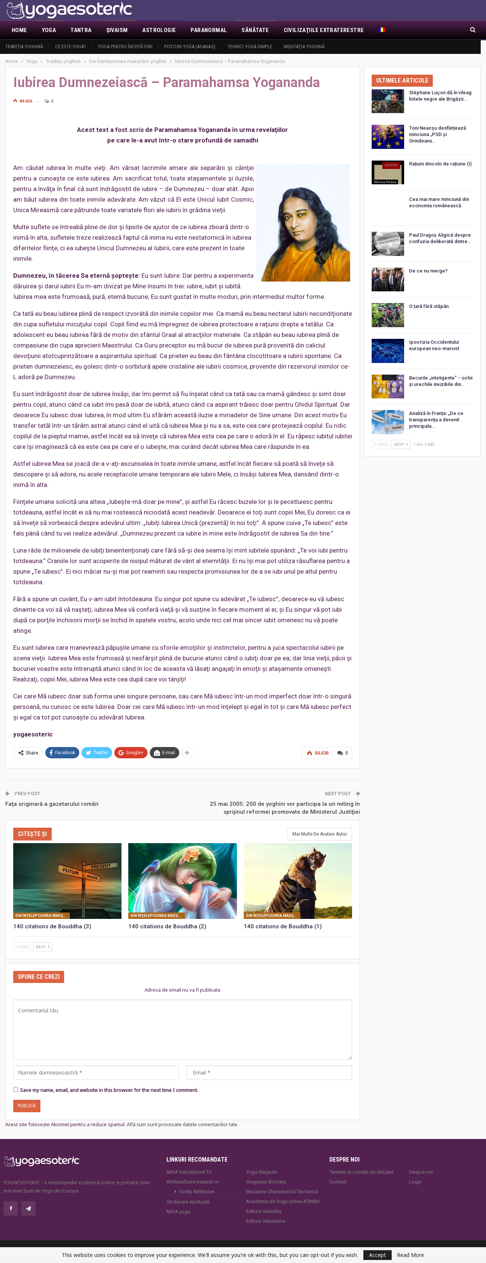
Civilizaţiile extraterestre (324, 30)
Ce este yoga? (70, 46)
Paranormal (209, 30)
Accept (377, 1254)
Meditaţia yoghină (304, 46)
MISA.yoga (178, 1211)
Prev (22, 946)
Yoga (49, 30)
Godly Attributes (197, 1191)
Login (415, 1181)
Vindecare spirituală (187, 1201)
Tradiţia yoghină (24, 46)
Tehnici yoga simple (250, 46)
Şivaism (117, 30)
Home (19, 30)
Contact (337, 1181)
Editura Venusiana (265, 1220)
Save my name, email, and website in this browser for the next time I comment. (109, 1089)
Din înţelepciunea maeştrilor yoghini (42, 915)
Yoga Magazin (261, 1171)
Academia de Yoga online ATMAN (283, 1200)
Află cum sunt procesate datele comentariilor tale (182, 1123)
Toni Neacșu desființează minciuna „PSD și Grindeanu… (437, 134)
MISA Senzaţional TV (189, 1171)
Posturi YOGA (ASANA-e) (189, 46)
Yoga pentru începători (125, 46)
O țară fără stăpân (429, 306)
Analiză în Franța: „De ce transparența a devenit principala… (436, 419)
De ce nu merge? (428, 271)
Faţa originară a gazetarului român (51, 803)
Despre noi (421, 1171)
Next (42, 946)
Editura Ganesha (263, 1210)
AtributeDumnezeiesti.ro (192, 1181)
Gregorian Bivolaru (266, 1181)
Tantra (81, 30)
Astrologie (159, 30)
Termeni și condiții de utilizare (361, 1171)
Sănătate (255, 30)
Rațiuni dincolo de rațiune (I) (440, 164)
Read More (410, 1255)
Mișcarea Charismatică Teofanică (282, 1191)
